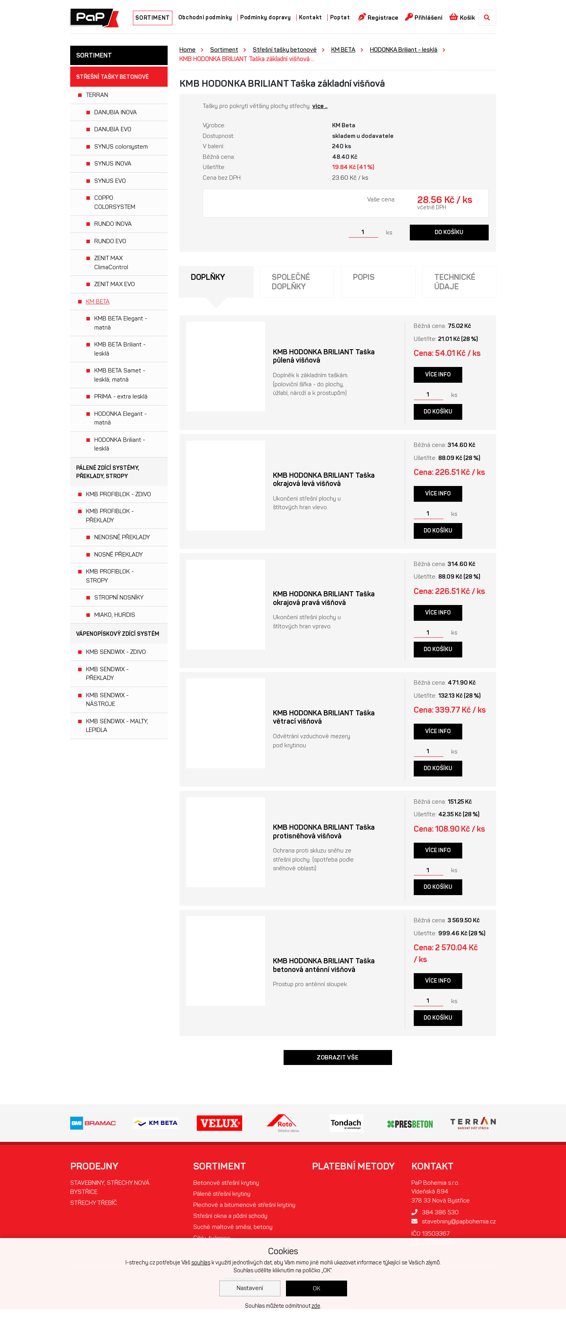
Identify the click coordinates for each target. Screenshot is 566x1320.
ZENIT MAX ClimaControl (111, 263)
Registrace (379, 17)
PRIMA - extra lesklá (121, 396)
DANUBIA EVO (112, 129)
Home (187, 49)
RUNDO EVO (110, 241)
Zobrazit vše (338, 1060)
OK (316, 1288)
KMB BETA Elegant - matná (120, 323)
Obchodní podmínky (205, 17)
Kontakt (310, 17)
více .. (319, 106)
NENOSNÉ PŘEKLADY (122, 537)
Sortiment (224, 49)
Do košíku (449, 232)
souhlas (200, 1262)
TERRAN (97, 95)
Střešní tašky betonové (112, 77)
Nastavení (250, 1288)
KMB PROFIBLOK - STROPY (110, 576)
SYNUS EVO (110, 180)
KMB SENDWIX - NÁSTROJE (107, 700)
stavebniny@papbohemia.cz (450, 1225)
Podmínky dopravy (265, 17)
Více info (438, 375)
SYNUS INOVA (112, 163)
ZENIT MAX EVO (114, 284)
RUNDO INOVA (113, 223)
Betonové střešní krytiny (224, 1186)
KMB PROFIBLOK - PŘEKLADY (110, 516)
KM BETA (98, 301)
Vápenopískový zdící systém (117, 634)
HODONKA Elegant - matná (120, 418)
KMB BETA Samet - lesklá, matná (119, 375)
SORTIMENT (152, 18)
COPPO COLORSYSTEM (114, 202)
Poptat (340, 17)
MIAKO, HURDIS (114, 614)
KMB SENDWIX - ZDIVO (116, 651)
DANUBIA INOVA (115, 112)
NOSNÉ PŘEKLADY (118, 554)
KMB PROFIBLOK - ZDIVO (118, 494)
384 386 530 (429, 1215)
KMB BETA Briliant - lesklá (120, 349)
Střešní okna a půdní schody (230, 1230)
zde (316, 1306)
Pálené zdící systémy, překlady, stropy (107, 472)
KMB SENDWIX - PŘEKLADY (107, 674)
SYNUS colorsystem (121, 146)
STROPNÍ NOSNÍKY (119, 597)
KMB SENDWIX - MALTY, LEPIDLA (117, 726)
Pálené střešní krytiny (220, 1197)
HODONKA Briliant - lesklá (119, 444)
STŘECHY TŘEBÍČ (94, 1207)
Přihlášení (424, 17)
